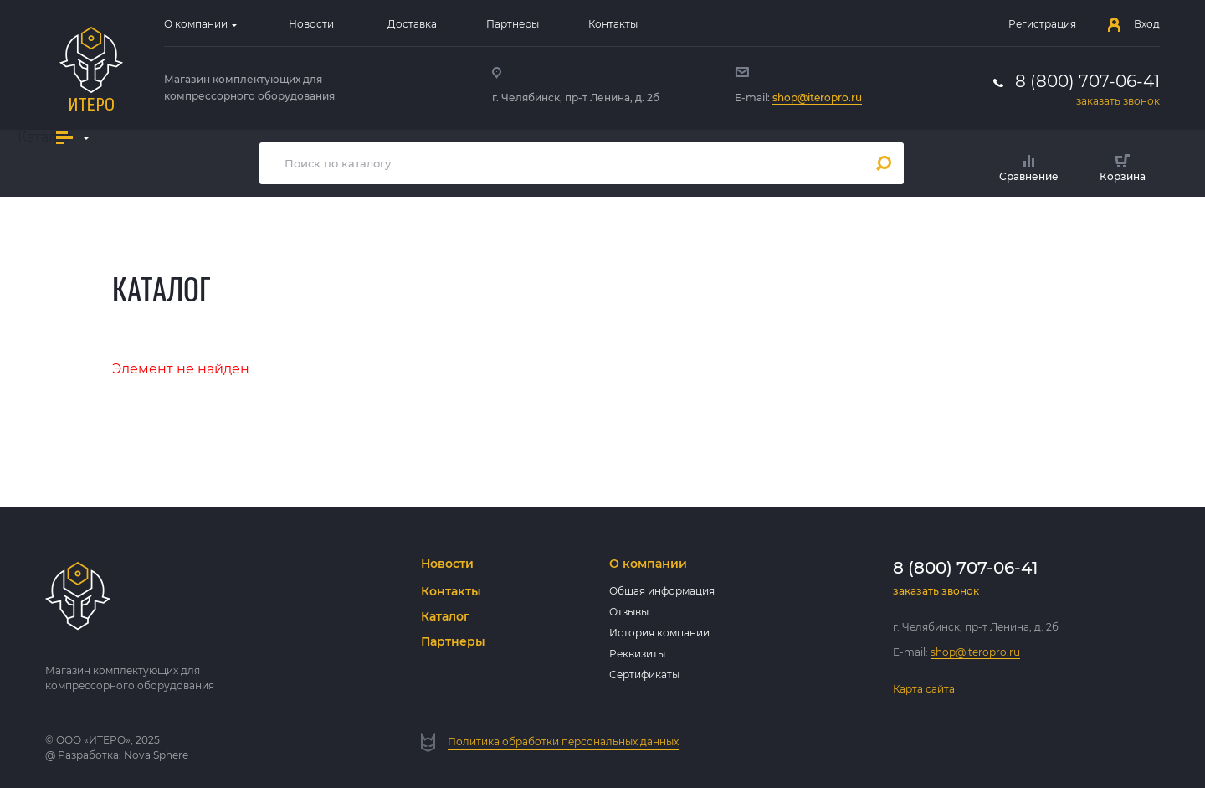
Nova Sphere (156, 755)
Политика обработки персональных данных (563, 741)
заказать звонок (1118, 101)
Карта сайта (924, 688)
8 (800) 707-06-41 (1087, 81)
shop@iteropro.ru (817, 97)
